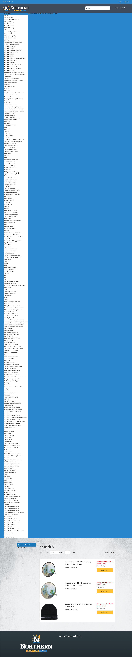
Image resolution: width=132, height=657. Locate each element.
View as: (107, 552)
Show (62, 552)
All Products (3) (21, 547)
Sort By (48, 552)
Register (126, 2)
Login (120, 2)
